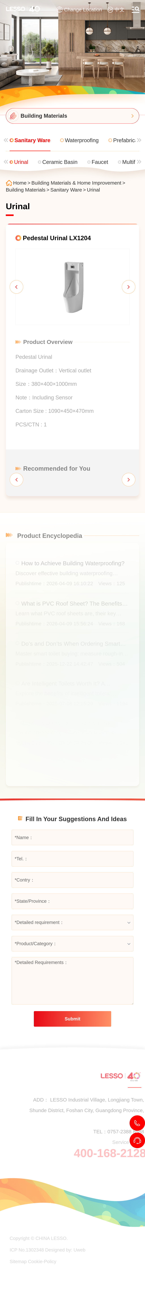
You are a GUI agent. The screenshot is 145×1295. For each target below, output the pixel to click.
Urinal (94, 190)
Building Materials (26, 190)
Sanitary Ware (67, 190)
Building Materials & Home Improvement (77, 183)
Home (20, 183)
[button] (16, 288)
